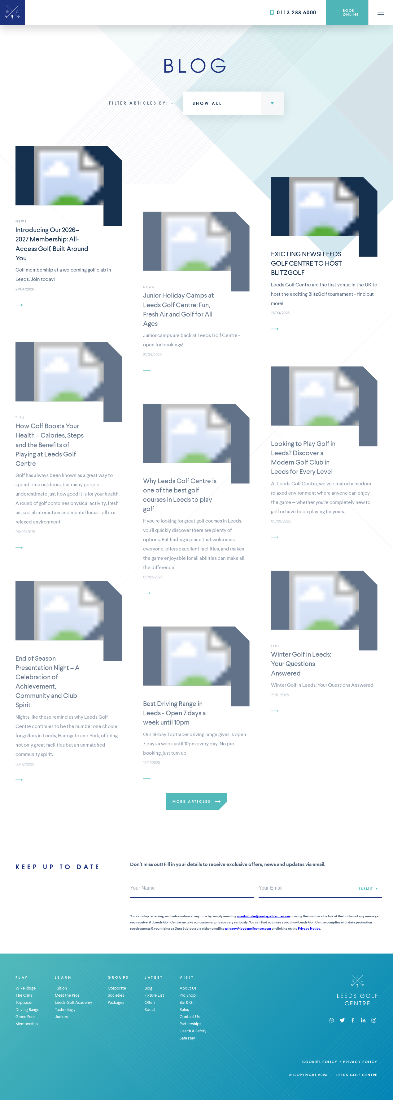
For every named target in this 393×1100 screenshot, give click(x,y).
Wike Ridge (25, 988)
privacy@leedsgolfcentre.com (248, 929)
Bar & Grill (188, 1002)
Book (347, 12)
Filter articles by (137, 103)
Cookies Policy (320, 1061)
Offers (150, 1002)
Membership (26, 1023)
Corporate (117, 988)
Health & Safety (193, 1031)
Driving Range (27, 1009)
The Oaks (23, 995)
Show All (207, 103)
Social (150, 1009)
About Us (188, 988)
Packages (116, 1002)
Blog (148, 988)
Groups (118, 977)
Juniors (61, 1016)
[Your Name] (192, 888)
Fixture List (154, 995)
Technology (65, 1009)
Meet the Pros (67, 995)
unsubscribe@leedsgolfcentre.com (263, 916)
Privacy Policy (360, 1061)
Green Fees (25, 1016)
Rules (184, 1009)
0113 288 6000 (293, 12)
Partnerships (190, 1023)
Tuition (61, 988)
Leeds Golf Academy (73, 1002)
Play (21, 977)
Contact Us (190, 1016)
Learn (63, 977)
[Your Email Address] (320, 888)
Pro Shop (188, 995)
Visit (187, 977)
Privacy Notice (309, 929)
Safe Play (187, 1038)
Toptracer (24, 1002)
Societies (116, 995)
